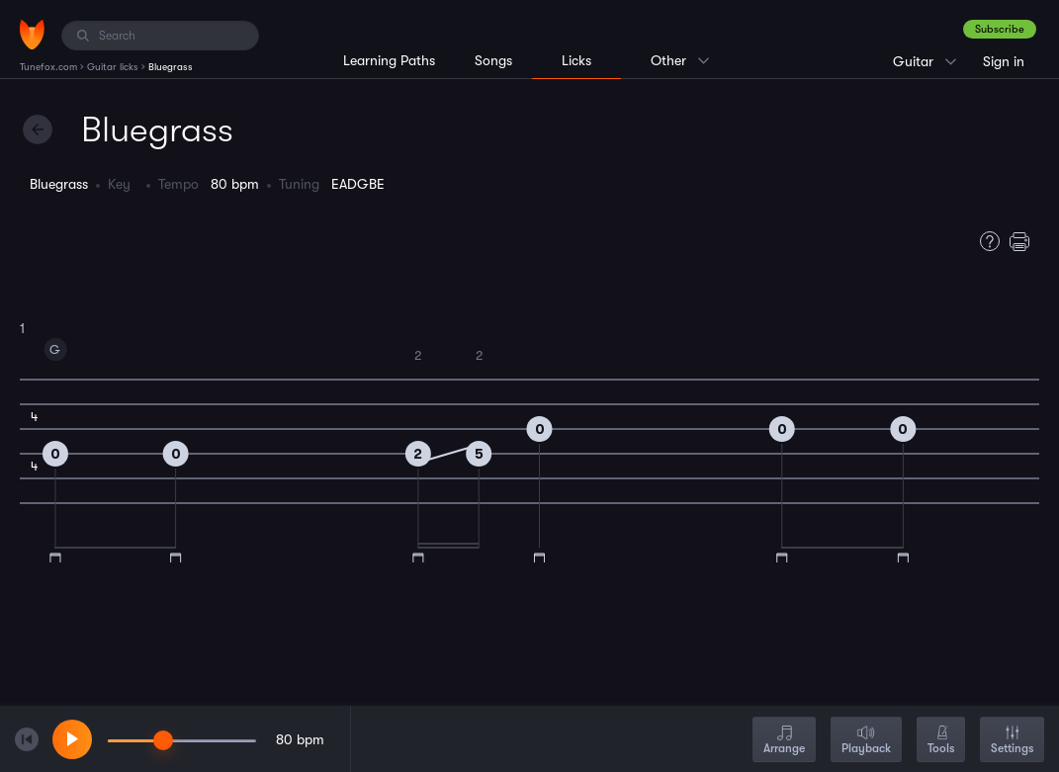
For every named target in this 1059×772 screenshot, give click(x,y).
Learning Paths (389, 60)
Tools (940, 741)
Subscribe (999, 29)
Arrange (784, 741)
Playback (866, 741)
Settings (1012, 741)
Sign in (1003, 61)
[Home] (32, 34)
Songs (493, 60)
